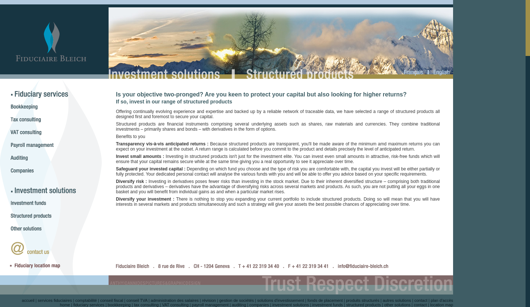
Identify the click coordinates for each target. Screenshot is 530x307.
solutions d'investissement (280, 300)
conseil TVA (136, 300)
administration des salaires (175, 300)
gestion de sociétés (236, 300)
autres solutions (397, 300)
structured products (363, 305)
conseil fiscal (111, 300)
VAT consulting (175, 305)
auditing (239, 305)
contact (420, 300)
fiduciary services (88, 305)
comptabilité (86, 300)
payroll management (210, 305)
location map (441, 305)
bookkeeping (119, 305)
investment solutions (290, 305)
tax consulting (146, 305)
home (65, 305)
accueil (28, 300)
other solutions (397, 305)
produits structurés (362, 300)
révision (209, 300)
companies (259, 305)
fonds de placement (325, 300)
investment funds (327, 305)
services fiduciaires (55, 300)
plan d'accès (442, 300)
